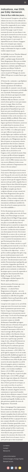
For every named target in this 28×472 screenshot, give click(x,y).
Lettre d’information (9, 456)
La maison (6, 445)
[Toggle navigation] (25, 2)
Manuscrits (6, 451)
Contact (5, 448)
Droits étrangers (13, 459)
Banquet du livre (8, 461)
